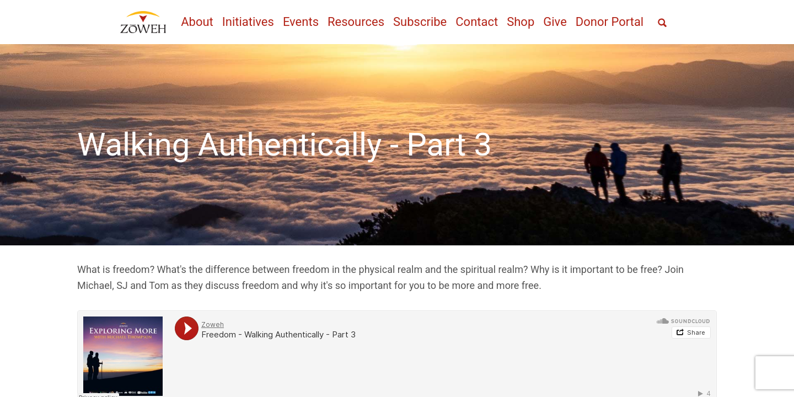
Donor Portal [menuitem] (609, 22)
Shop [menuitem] (520, 22)
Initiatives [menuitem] (248, 22)
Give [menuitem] (555, 22)
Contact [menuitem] (476, 22)
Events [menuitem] (301, 22)
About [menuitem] (197, 22)
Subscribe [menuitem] (420, 22)
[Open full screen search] (662, 23)
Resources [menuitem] (356, 22)
